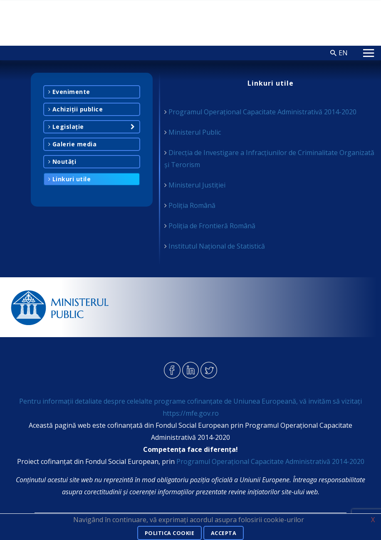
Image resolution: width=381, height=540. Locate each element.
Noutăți (62, 161)
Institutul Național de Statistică (216, 246)
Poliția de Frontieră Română (211, 225)
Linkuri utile (69, 179)
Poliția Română (191, 205)
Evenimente (69, 92)
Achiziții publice (75, 109)
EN (343, 52)
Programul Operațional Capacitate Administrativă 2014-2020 (262, 111)
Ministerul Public (194, 132)
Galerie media (72, 144)
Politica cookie (168, 533)
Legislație (66, 127)
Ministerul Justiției (196, 185)
